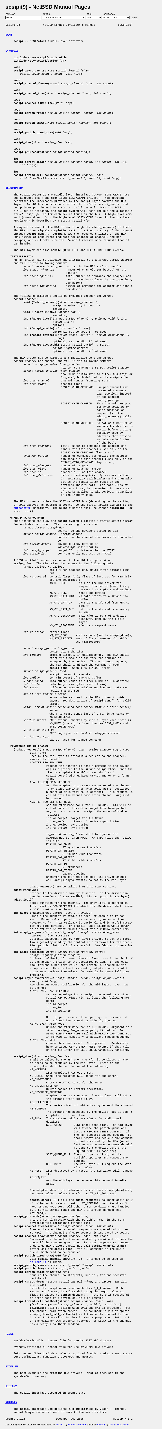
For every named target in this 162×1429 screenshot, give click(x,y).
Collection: (109, 14)
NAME (8, 35)
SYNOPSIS (12, 51)
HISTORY (11, 1386)
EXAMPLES (12, 1367)
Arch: (91, 14)
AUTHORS (11, 1402)
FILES (9, 1334)
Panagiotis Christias (119, 1424)
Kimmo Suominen (77, 1424)
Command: (12, 14)
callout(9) (38, 1262)
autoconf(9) (23, 508)
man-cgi (101, 1424)
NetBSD (60, 1424)
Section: (48, 14)
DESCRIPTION (14, 188)
